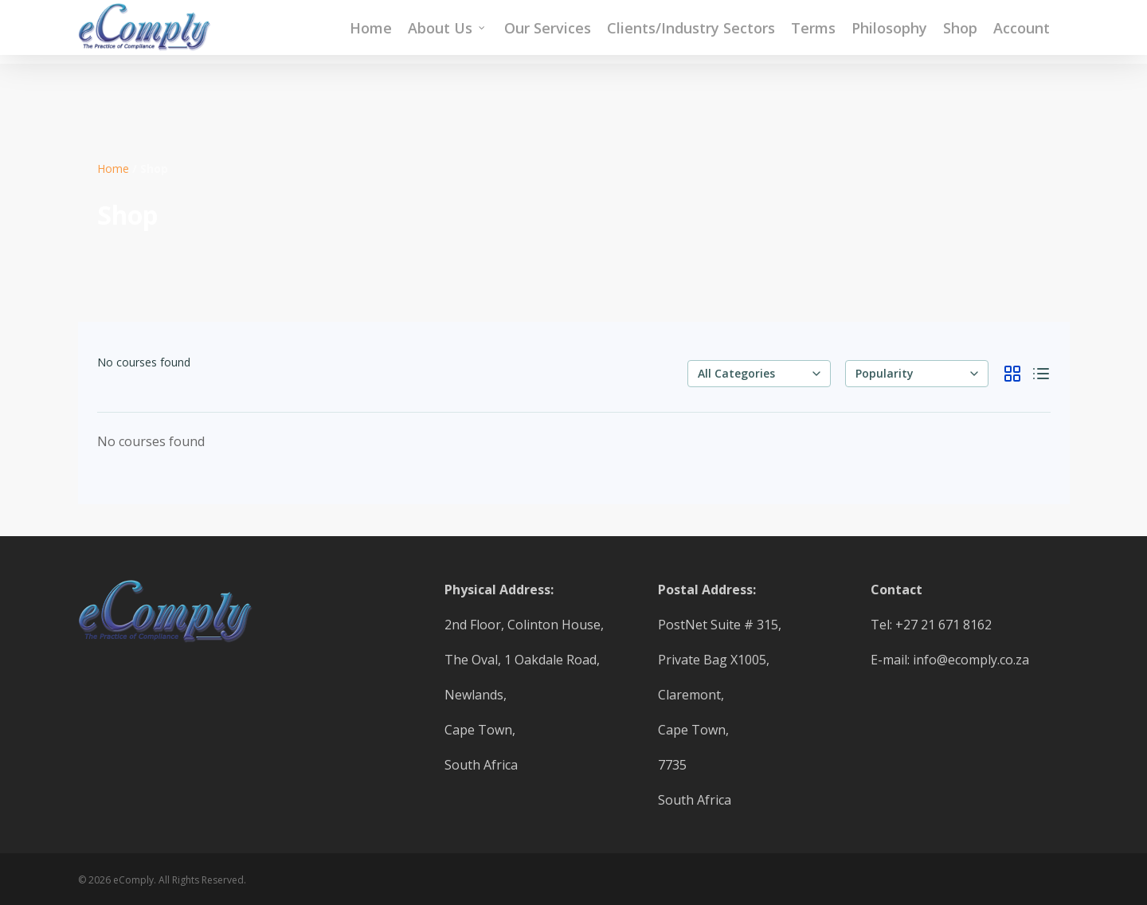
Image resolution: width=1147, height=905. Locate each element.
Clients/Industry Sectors (691, 31)
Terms (813, 31)
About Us (447, 31)
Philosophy (889, 31)
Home (371, 31)
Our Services (547, 31)
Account (1021, 31)
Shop (960, 31)
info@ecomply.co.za (971, 659)
